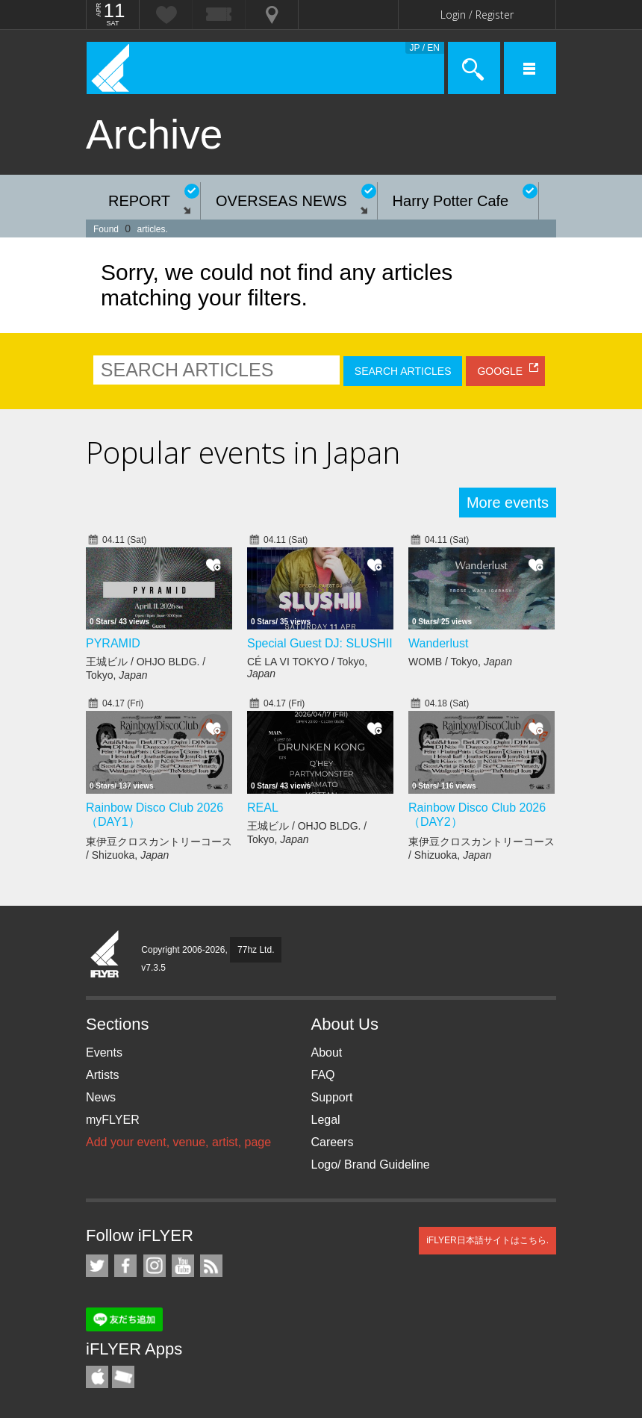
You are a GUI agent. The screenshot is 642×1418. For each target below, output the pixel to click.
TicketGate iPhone (123, 1377)
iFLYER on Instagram (154, 1265)
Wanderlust (438, 643)
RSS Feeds (211, 1265)
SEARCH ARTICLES (403, 371)
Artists (102, 1075)
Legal (325, 1119)
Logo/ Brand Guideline (370, 1164)
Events (104, 1052)
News (101, 1097)
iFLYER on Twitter (97, 1265)
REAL (262, 807)
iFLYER (105, 955)
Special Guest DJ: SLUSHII (320, 643)
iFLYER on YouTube (183, 1265)
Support (332, 1097)
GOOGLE (500, 371)
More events (508, 502)
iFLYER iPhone (97, 1377)
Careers (332, 1142)
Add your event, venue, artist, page (178, 1142)
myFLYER (113, 1119)
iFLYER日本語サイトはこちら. (487, 1240)
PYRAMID (113, 643)
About (327, 1052)
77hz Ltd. (255, 950)
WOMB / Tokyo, (460, 662)
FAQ (323, 1075)
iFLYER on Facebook (125, 1265)
